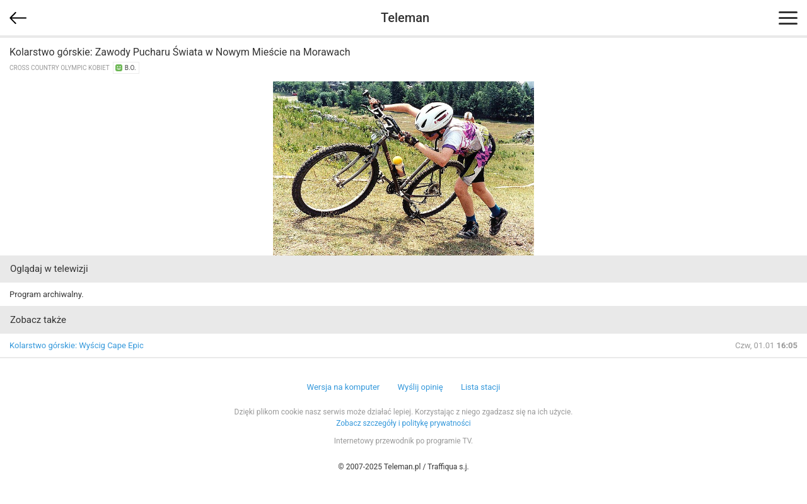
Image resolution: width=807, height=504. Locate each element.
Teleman (405, 17)
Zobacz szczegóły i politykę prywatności (403, 423)
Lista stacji (481, 387)
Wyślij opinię (420, 387)
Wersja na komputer (343, 387)
